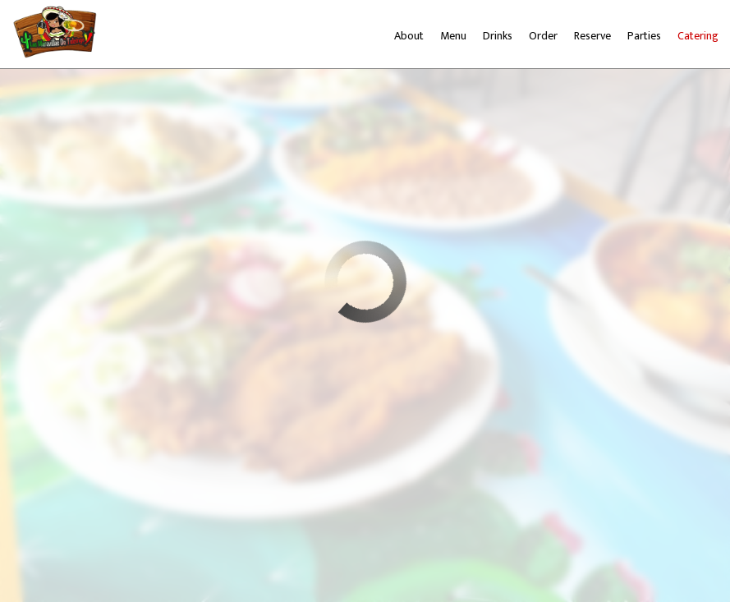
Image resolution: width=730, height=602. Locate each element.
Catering (693, 41)
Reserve (587, 41)
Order (538, 41)
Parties (639, 41)
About (404, 41)
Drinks (492, 41)
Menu (448, 41)
